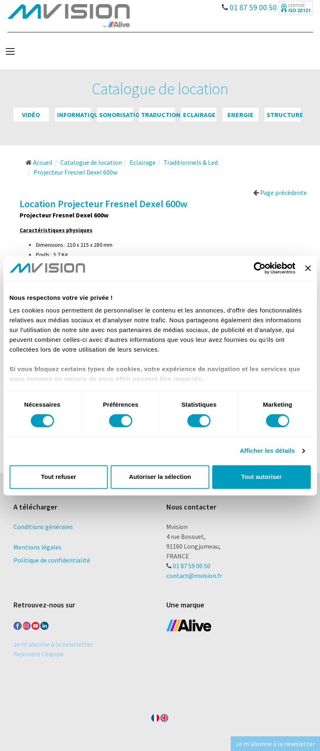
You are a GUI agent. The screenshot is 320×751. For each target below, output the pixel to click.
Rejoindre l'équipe (38, 654)
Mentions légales (37, 547)
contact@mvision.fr (194, 576)
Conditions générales (43, 527)
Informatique (79, 115)
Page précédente (280, 192)
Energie (240, 115)
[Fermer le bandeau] (308, 268)
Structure (285, 115)
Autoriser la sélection (160, 476)
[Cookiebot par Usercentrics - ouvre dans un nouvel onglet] (260, 268)
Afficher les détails (267, 450)
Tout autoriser (261, 476)
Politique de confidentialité (51, 560)
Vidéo (31, 115)
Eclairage (199, 115)
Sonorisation (121, 115)
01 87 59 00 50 (249, 5)
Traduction (161, 115)
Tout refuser (58, 476)
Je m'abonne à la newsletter (53, 644)
